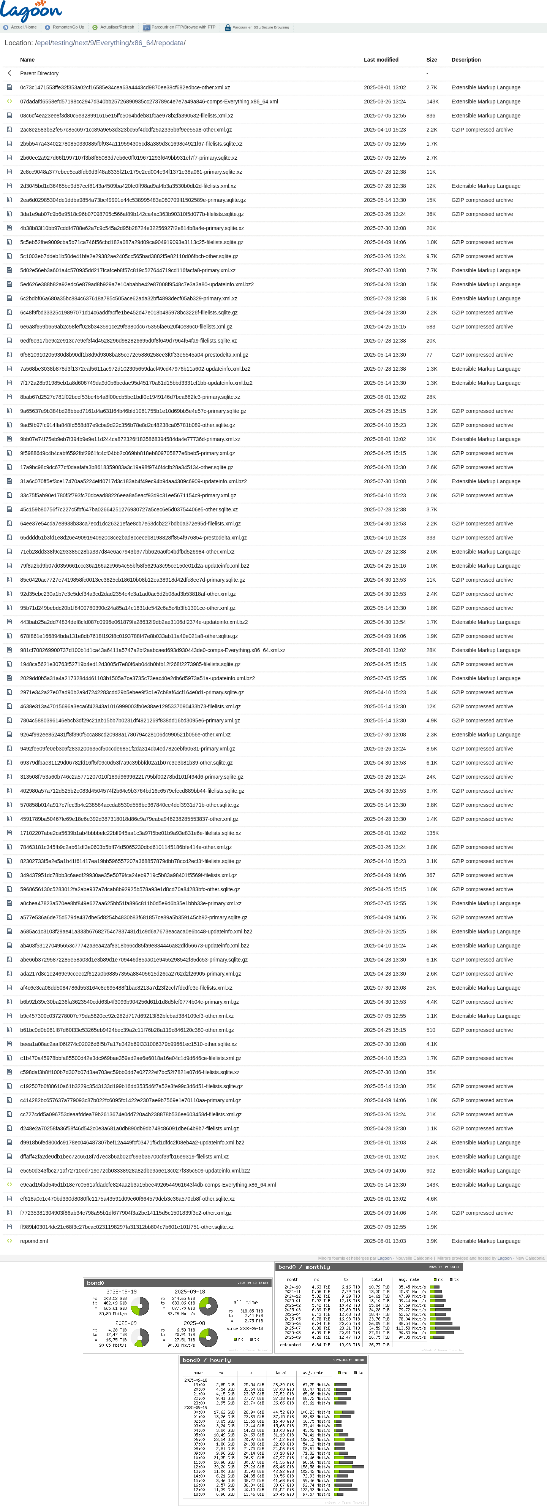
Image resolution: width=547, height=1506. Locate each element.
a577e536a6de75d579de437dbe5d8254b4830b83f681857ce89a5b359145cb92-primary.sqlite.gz (133, 917)
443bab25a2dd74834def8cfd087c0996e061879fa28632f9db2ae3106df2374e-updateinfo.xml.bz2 (134, 622)
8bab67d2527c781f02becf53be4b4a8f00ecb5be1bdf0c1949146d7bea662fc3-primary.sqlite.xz (130, 397)
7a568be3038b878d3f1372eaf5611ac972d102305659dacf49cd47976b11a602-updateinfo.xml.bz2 (135, 369)
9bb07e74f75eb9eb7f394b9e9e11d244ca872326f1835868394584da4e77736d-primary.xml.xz (130, 439)
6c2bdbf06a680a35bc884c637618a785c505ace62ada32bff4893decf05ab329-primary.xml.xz (128, 298)
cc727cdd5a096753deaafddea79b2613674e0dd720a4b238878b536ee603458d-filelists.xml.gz (131, 1114)
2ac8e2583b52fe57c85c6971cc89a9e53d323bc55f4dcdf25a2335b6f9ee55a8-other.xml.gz (126, 130)
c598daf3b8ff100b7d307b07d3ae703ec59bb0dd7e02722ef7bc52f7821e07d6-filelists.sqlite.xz (129, 1072)
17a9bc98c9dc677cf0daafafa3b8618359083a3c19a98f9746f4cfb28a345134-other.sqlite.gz (126, 467)
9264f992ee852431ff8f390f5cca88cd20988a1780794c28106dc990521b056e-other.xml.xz (125, 735)
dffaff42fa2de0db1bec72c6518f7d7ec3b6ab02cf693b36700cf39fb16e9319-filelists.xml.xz (124, 1157)
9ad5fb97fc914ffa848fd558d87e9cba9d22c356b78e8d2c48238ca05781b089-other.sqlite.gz (127, 425)
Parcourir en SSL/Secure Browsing (260, 27)
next (81, 43)
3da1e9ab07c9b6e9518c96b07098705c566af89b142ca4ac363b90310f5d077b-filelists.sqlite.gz (132, 214)
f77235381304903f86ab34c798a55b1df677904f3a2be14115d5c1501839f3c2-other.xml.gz (126, 1213)
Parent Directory (39, 73)
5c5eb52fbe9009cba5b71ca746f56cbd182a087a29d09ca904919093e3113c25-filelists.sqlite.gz (131, 242)
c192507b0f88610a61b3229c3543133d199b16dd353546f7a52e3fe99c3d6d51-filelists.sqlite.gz (131, 1086)
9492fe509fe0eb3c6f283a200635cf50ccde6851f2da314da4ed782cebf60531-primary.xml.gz (127, 749)
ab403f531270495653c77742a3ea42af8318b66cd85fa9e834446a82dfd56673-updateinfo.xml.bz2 (134, 946)
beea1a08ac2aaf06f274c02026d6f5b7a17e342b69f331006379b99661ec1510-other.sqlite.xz (128, 1044)
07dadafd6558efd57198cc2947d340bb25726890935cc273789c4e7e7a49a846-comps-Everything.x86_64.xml (149, 101)
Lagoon (385, 1258)
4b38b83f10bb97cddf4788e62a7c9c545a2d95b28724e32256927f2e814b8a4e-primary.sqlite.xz (132, 228)
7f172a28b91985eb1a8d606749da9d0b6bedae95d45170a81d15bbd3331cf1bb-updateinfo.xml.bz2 (136, 383)
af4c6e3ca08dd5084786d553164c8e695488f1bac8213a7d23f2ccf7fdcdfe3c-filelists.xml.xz (126, 988)
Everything (112, 43)
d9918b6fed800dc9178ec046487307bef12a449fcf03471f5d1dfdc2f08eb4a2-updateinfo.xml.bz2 (132, 1142)
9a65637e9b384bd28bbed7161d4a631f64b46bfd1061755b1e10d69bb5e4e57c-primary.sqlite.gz (133, 411)
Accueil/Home (23, 27)
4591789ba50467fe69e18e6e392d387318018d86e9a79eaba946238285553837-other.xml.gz (129, 819)
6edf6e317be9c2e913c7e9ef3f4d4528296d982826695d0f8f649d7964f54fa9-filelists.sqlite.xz (128, 341)
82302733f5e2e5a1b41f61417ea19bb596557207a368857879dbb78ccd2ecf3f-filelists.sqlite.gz (130, 861)
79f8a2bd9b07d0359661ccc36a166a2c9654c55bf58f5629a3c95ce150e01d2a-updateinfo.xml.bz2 (134, 566)
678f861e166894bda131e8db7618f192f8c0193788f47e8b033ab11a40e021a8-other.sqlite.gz (129, 636)
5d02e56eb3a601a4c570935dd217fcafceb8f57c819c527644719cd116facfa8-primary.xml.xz (128, 270)
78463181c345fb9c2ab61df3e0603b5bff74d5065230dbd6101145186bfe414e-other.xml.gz (126, 847)
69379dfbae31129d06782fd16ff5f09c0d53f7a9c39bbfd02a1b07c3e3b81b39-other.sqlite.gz (126, 763)
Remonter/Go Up (68, 27)
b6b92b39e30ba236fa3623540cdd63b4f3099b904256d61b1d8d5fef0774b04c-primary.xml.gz (129, 1002)
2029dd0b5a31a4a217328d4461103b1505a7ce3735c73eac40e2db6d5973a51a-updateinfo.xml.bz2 (137, 678)
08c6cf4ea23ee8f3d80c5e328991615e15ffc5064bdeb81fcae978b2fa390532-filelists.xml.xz (126, 116)
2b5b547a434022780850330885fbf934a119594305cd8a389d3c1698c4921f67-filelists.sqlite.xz (131, 144)
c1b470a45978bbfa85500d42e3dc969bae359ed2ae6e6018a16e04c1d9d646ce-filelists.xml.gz (130, 1058)
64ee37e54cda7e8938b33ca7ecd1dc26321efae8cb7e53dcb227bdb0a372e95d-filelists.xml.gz (130, 524)
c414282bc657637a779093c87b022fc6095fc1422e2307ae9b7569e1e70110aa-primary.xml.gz (130, 1100)
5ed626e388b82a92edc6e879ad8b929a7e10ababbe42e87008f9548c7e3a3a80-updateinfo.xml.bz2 (137, 284)
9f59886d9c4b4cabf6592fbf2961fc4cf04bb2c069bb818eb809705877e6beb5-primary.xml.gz (127, 453)
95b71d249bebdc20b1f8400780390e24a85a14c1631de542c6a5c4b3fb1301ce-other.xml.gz (128, 608)
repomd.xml (34, 1241)
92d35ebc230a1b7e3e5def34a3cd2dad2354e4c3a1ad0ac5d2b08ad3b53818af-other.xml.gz (128, 594)
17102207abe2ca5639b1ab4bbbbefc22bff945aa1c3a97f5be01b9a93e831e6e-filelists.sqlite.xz (130, 833)
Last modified (381, 60)
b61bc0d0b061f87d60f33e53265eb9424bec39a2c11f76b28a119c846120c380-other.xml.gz (127, 1030)
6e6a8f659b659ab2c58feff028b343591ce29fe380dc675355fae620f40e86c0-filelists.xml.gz (126, 327)
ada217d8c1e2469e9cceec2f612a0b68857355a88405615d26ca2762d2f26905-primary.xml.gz (130, 974)
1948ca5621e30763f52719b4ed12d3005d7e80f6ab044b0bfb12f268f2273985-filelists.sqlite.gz (130, 664)
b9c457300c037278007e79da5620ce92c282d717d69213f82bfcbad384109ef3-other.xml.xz (127, 1016)
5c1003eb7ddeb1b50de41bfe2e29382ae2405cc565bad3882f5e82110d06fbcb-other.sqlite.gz (129, 256)
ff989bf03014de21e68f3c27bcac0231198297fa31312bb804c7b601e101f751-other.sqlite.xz (127, 1227)
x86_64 (142, 43)
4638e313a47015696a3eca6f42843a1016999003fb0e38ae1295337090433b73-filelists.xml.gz (130, 706)
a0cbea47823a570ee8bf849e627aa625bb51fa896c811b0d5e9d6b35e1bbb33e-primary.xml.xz (131, 903)
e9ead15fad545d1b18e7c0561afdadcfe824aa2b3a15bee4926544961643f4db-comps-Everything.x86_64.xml (148, 1185)
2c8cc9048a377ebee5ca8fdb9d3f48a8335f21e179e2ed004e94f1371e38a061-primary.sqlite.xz (131, 172)
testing (62, 43)
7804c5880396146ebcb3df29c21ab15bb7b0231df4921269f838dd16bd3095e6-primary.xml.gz (130, 720)
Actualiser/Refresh (117, 27)
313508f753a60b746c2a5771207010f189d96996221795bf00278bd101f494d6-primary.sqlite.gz (131, 777)
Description (466, 60)
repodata (170, 43)
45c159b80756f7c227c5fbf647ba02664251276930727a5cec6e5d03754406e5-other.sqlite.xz (129, 509)
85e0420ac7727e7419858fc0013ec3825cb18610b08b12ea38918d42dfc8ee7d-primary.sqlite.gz (132, 580)
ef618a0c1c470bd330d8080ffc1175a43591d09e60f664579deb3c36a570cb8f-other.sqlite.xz (127, 1199)
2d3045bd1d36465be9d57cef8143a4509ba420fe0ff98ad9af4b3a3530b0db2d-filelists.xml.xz (128, 186)
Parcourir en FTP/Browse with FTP (182, 27)
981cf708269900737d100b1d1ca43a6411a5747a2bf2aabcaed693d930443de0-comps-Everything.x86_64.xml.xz (152, 650)
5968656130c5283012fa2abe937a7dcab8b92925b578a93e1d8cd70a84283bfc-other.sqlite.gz (130, 889)
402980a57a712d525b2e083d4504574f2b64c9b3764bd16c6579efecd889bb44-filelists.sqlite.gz (132, 791)
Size (432, 60)
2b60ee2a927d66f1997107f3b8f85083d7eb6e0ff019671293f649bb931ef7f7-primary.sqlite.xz (128, 158)
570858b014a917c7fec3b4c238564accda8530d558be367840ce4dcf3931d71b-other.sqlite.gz (129, 805)
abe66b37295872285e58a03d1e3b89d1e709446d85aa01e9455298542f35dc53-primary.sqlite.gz (134, 960)
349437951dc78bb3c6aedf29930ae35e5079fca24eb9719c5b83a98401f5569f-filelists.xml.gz (128, 875)
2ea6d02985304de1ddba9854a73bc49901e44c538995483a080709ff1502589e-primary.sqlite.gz (133, 200)
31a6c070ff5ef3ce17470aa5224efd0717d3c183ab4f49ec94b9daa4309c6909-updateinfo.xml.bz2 (133, 481)
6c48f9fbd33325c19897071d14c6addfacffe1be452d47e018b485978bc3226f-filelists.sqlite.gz (129, 312)
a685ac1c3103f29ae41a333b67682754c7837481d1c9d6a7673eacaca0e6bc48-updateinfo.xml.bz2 (136, 931)
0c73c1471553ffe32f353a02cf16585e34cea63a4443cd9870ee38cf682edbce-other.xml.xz (125, 87)
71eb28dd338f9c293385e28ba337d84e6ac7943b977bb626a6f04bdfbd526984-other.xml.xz (127, 552)
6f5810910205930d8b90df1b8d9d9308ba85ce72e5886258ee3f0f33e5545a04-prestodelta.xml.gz (134, 355)
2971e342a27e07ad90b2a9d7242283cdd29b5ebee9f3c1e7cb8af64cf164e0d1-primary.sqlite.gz (132, 692)
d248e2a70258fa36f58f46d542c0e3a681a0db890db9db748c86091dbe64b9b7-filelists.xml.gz (129, 1128)
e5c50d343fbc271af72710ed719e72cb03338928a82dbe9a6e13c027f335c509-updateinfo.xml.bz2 (135, 1171)
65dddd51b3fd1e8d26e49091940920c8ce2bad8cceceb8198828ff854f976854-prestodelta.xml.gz (133, 538)
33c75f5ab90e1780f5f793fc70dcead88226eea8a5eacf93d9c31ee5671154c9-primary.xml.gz (128, 495)
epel (43, 43)
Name (27, 60)
